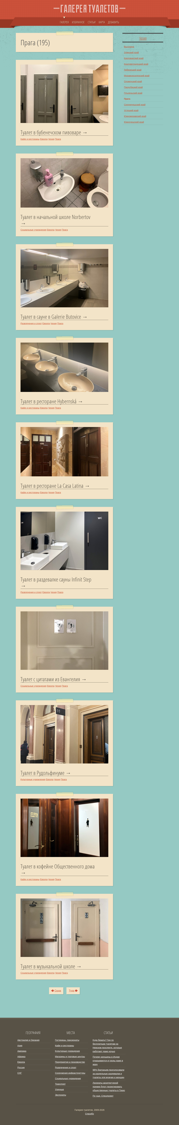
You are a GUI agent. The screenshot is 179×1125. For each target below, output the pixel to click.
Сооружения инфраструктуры (70, 1073)
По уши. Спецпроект (103, 1096)
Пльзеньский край (133, 93)
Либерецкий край (132, 70)
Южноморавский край (135, 116)
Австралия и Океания (28, 1040)
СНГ (19, 1073)
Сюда (58, 990)
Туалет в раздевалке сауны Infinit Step (56, 579)
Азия (19, 1045)
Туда (71, 990)
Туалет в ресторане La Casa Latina (52, 486)
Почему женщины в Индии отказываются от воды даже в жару (108, 1061)
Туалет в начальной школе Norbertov (55, 217)
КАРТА (102, 22)
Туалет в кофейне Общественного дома (58, 866)
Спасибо (89, 1113)
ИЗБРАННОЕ (78, 22)
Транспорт (60, 1084)
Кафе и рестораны (30, 139)
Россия (21, 1067)
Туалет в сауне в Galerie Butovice (51, 317)
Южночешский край (134, 122)
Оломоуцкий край (133, 81)
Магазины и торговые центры (70, 1056)
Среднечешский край (134, 104)
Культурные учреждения (33, 779)
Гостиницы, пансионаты (67, 1040)
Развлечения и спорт (31, 323)
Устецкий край (131, 110)
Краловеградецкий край (136, 64)
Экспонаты (60, 1095)
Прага (58, 139)
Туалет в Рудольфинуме (42, 773)
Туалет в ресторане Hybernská (48, 401)
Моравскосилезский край (136, 75)
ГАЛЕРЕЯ (64, 20)
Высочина (129, 46)
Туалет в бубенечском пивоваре (51, 132)
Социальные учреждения (33, 230)
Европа (44, 139)
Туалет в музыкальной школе (48, 966)
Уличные (59, 1089)
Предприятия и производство (70, 1062)
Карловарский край (133, 58)
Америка (21, 1051)
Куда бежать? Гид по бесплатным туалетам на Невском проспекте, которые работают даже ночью (107, 1046)
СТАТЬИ (92, 22)
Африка (21, 1056)
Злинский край (131, 52)
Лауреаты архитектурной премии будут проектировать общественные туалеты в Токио (109, 1087)
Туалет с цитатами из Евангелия (50, 679)
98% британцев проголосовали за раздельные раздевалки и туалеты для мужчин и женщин (108, 1074)
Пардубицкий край (133, 87)
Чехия (51, 139)
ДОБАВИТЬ (113, 22)
